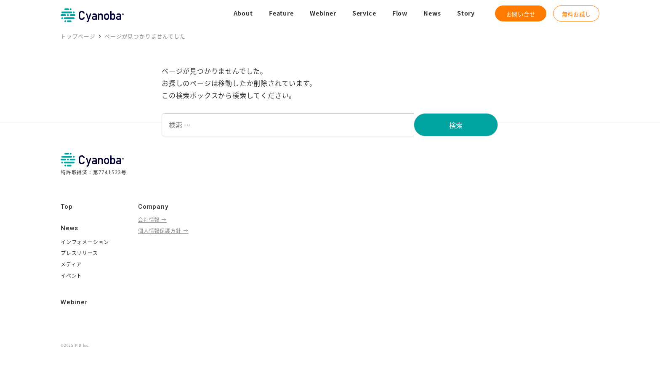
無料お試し (576, 14)
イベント (71, 275)
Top (66, 206)
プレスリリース (79, 252)
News (69, 228)
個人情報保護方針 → (163, 230)
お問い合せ (520, 14)
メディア (71, 264)
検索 (456, 125)
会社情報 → (152, 219)
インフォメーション (85, 241)
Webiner (74, 302)
